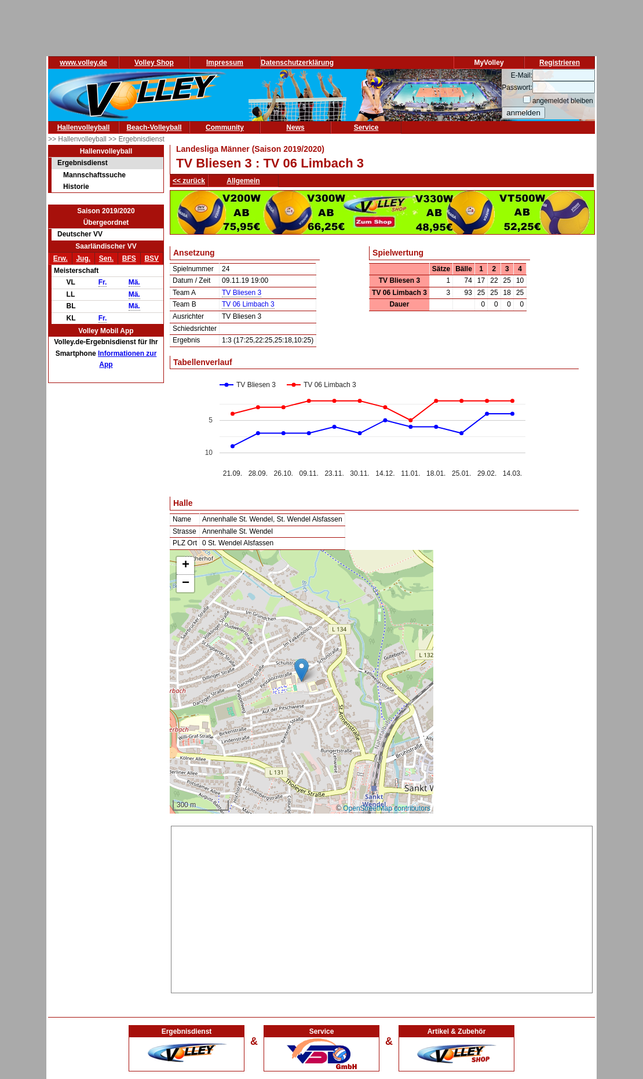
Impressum (224, 63)
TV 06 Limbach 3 (248, 304)
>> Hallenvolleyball (78, 139)
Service (366, 127)
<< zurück (189, 181)
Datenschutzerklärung (297, 63)
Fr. (102, 282)
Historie (76, 187)
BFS (129, 258)
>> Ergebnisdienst (136, 139)
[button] (301, 670)
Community (225, 127)
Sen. (106, 258)
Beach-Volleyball (153, 127)
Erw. (60, 258)
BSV (151, 258)
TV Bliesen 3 (241, 293)
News (295, 127)
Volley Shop (154, 63)
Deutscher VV (80, 234)
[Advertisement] (382, 907)
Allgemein (243, 181)
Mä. (134, 282)
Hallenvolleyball (83, 127)
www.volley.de (83, 63)
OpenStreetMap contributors (386, 808)
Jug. (83, 258)
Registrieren (559, 63)
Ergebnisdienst (82, 163)
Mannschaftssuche (94, 175)
